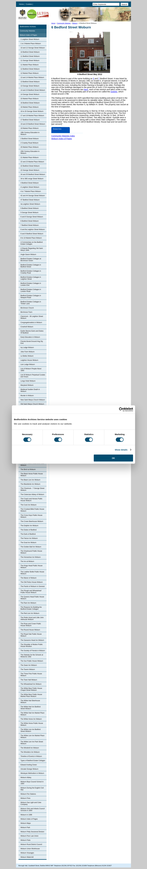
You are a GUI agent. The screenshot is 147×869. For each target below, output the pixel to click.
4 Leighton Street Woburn (30, 187)
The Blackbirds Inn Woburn (30, 484)
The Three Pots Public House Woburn (31, 675)
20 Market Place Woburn (30, 147)
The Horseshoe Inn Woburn (31, 557)
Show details (121, 450)
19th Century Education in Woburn (30, 133)
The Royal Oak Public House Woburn (31, 635)
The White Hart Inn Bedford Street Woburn (31, 708)
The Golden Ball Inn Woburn (31, 547)
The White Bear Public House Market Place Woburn (31, 695)
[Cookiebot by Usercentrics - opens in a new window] (121, 409)
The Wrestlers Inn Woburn (30, 752)
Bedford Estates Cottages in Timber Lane (31, 303)
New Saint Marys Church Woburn (33, 400)
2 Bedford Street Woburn (30, 139)
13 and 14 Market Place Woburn (32, 77)
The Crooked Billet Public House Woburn (32, 510)
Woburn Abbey (26, 777)
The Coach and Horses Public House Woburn (31, 500)
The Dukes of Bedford (29, 530)
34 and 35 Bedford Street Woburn (33, 174)
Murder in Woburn (27, 396)
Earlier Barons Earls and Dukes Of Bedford (32, 332)
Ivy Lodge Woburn (27, 347)
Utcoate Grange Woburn (29, 769)
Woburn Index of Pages (28, 35)
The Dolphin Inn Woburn (29, 526)
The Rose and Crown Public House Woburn (31, 625)
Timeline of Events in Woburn (31, 756)
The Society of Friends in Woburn (33, 651)
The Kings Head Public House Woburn (31, 566)
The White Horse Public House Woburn (32, 724)
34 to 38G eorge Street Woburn (32, 179)
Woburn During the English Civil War (32, 789)
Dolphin (114, 92)
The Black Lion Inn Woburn (30, 480)
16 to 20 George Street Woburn (32, 111)
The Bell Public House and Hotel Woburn (32, 464)
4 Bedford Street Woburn (30, 183)
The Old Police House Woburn (32, 582)
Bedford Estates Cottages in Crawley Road (31, 272)
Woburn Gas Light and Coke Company (31, 803)
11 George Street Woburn (30, 60)
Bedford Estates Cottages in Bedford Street (31, 266)
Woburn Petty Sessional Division (32, 832)
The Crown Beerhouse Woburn (32, 521)
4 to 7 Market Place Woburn (31, 191)
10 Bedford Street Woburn (30, 52)
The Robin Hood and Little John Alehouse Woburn (32, 618)
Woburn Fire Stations (28, 794)
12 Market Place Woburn (30, 73)
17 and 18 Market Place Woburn (32, 116)
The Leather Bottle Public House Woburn (32, 573)
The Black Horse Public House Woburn (32, 475)
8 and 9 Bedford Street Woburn (32, 234)
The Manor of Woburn (29, 578)
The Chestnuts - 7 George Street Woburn (32, 489)
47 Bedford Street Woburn (30, 200)
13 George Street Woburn (30, 86)
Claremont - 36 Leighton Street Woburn (32, 317)
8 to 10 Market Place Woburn (31, 238)
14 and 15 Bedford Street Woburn (33, 90)
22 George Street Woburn (30, 170)
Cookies (29, 4)
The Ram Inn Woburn (28, 603)
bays (86, 89)
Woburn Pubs (26, 840)
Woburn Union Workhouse (30, 849)
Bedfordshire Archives (28, 27)
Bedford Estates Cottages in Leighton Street (31, 278)
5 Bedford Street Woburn (30, 208)
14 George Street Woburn (30, 94)
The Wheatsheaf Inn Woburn (31, 684)
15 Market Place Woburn (30, 99)
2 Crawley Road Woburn (29, 143)
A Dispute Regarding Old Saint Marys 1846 (32, 249)
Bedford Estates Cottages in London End (31, 284)
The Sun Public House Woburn (32, 661)
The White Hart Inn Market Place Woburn (32, 714)
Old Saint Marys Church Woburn (32, 404)
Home (21, 4)
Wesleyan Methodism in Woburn (32, 773)
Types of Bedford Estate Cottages (33, 761)
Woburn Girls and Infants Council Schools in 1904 (33, 809)
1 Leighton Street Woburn (30, 39)
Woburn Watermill (27, 857)
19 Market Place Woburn (30, 128)
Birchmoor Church (27, 308)
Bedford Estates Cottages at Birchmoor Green (31, 260)
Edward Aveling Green (29, 765)
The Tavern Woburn (28, 669)
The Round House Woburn (30, 630)
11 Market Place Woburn (30, 65)
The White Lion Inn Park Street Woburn (32, 743)
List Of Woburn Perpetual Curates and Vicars (33, 376)
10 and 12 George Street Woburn (33, 48)
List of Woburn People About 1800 (31, 370)
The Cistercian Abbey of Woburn (32, 494)
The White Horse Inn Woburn (31, 719)
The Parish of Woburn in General (32, 586)
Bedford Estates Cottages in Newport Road (31, 296)
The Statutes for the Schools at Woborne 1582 (32, 656)
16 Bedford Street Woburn (30, 103)
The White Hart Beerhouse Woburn (30, 701)
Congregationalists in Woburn (31, 322)
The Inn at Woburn (27, 561)
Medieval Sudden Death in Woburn (30, 390)
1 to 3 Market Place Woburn (31, 44)
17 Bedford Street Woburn (30, 120)
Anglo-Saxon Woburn (28, 254)
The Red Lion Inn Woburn (30, 613)
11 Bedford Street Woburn (30, 56)
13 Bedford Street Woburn (30, 82)
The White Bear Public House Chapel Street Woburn (31, 689)
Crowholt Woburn (27, 327)
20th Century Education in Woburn (30, 152)
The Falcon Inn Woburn (29, 538)
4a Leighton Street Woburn (30, 204)
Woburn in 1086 (26, 815)
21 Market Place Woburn (30, 157)
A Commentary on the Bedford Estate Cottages (32, 243)
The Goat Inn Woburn (28, 543)
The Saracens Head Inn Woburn (32, 640)
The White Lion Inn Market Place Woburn (32, 736)
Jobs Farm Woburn (27, 352)
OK (113, 458)
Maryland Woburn (27, 385)
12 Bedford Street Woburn (30, 69)
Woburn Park (25, 827)
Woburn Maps (26, 823)
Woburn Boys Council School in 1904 (32, 783)
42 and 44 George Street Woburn (33, 196)
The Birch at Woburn (28, 469)
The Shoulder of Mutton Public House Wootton (32, 645)
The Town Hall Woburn (29, 680)
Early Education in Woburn (30, 337)
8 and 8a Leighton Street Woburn (33, 229)
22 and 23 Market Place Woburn (32, 162)
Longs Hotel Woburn (28, 381)
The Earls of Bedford (28, 534)
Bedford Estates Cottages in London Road (31, 290)
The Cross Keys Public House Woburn (31, 516)
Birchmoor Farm (26, 312)
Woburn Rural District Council (31, 844)
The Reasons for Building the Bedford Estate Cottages (31, 608)
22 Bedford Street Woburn (30, 166)
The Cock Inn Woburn (29, 505)
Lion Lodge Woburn (28, 364)
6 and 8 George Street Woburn (32, 217)
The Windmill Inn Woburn (30, 748)
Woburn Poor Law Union (29, 836)
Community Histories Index (63, 136)
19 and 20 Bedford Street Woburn (33, 124)
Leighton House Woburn (29, 360)
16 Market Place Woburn (30, 107)
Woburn (74, 23)
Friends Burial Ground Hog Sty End (32, 342)
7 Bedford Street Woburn (30, 225)
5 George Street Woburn (29, 212)
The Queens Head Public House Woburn (32, 598)
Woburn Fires (25, 798)
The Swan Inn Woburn (29, 665)
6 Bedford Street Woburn (30, 221)
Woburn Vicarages (27, 853)
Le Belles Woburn (27, 356)
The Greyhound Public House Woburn (31, 552)
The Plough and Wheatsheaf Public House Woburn (31, 591)
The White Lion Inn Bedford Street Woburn (31, 730)
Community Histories (64, 23)
